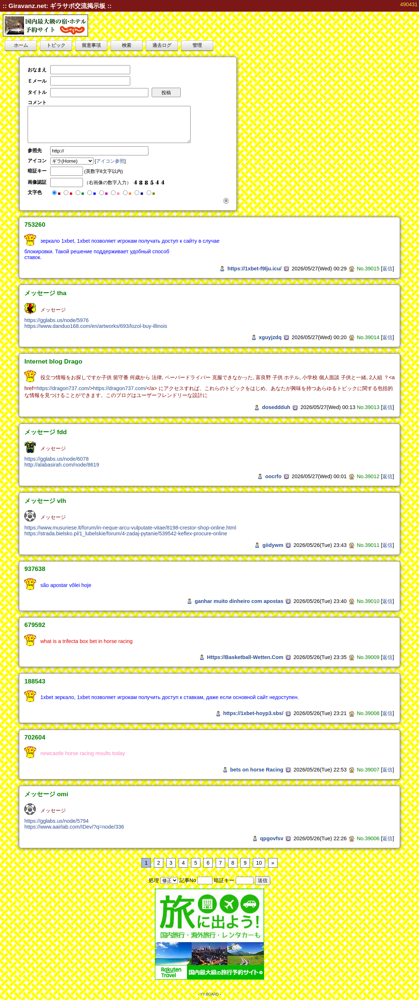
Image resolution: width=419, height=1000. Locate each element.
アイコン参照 (110, 161)
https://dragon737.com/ (63, 388)
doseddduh (276, 407)
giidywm (272, 545)
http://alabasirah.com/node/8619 (61, 465)
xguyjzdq (270, 337)
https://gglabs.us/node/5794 (56, 821)
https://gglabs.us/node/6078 (56, 459)
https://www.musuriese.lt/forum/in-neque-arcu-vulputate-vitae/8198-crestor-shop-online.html (130, 528)
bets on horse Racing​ (256, 770)
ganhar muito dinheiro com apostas (239, 601)
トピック (56, 45)
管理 (197, 45)
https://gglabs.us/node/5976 (56, 320)
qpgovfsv (271, 838)
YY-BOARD (209, 994)
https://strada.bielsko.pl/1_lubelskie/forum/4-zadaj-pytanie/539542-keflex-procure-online (125, 533)
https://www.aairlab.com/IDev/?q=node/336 (74, 827)
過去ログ (161, 45)
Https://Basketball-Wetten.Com (245, 657)
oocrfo (273, 476)
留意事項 (91, 45)
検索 (126, 45)
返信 (387, 268)
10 (259, 863)
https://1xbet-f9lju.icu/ (254, 268)
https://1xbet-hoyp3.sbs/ (253, 713)
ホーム (21, 45)
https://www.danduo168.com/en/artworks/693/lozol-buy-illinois (95, 326)
